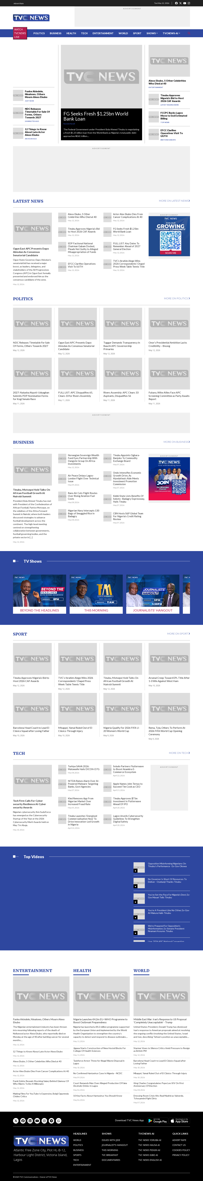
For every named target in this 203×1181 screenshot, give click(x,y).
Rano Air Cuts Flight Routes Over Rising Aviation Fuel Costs (82, 496)
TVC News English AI (150, 1159)
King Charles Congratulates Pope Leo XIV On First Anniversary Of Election (159, 1084)
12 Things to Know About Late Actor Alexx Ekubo (35, 132)
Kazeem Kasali (69, 124)
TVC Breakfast (110, 1155)
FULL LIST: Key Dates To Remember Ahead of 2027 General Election (126, 246)
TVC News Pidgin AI (149, 1150)
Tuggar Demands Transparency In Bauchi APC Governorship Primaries (121, 346)
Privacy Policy (180, 1155)
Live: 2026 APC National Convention (166, 941)
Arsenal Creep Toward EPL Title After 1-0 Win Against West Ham (169, 679)
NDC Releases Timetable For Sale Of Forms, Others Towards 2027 (37, 113)
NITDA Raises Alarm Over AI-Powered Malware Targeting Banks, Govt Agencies (83, 783)
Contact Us (179, 1144)
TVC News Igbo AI (148, 1155)
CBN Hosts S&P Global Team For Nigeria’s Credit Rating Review (128, 516)
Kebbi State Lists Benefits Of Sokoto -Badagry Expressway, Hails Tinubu (129, 498)
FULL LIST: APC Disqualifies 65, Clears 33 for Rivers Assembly (75, 394)
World (123, 33)
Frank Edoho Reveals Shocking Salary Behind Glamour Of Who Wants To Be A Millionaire (41, 1082)
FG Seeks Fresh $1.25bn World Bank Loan (95, 116)
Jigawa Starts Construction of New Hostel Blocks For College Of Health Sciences (99, 1049)
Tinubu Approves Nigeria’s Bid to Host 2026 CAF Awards (172, 98)
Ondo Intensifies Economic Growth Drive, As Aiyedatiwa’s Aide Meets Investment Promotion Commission (127, 478)
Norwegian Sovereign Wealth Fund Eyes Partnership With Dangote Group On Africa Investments (83, 459)
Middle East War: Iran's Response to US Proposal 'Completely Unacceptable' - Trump (160, 1021)
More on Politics (177, 298)
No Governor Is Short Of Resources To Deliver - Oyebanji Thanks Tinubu (167, 880)
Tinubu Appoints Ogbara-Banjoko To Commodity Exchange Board (126, 458)
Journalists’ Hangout (153, 610)
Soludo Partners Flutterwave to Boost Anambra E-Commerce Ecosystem (128, 769)
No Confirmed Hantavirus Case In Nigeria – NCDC (97, 1073)
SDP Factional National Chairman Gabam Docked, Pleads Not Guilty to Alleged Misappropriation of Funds (83, 247)
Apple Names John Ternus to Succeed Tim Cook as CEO (128, 785)
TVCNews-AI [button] (170, 33)
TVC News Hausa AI (149, 1144)
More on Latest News (174, 200)
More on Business (177, 441)
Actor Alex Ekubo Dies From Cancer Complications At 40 (128, 215)
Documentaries (111, 1159)
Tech (84, 33)
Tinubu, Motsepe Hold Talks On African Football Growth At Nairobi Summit (31, 493)
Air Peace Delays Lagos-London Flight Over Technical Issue (83, 478)
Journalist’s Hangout (115, 1144)
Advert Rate (19, 3)
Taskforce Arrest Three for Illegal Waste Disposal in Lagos (98, 1062)
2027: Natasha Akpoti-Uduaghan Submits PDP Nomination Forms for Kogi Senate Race (31, 396)
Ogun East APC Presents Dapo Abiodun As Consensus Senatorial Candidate (31, 252)
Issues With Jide (111, 1140)
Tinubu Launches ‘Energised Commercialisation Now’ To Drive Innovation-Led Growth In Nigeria (83, 820)
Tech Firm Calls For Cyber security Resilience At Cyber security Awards (29, 804)
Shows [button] (151, 33)
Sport (137, 33)
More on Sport (178, 633)
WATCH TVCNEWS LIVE (20, 33)
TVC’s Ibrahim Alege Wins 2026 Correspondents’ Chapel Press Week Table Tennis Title (129, 263)
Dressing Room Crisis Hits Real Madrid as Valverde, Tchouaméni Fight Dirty (159, 1097)
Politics (39, 33)
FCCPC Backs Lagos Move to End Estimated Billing (173, 115)
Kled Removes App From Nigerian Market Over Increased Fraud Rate (80, 801)
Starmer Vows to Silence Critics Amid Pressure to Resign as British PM (162, 1049)
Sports (77, 1155)
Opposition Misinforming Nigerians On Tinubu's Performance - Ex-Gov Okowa (167, 865)
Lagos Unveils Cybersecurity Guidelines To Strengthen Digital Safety (128, 818)
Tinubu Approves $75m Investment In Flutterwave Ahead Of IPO (127, 801)
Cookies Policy (181, 1150)
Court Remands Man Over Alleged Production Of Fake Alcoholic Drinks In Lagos (100, 1084)
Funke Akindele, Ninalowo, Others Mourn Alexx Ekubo (36, 94)
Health (71, 33)
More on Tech (179, 752)
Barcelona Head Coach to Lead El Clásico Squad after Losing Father (31, 729)
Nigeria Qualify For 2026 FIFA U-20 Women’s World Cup (121, 729)
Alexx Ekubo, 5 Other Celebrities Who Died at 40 (82, 215)
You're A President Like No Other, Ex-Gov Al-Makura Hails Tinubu (168, 911)
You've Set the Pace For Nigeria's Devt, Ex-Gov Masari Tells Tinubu (169, 896)
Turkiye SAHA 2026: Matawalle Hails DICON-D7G (83, 768)
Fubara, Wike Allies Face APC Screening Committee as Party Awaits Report (169, 396)
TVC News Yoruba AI (149, 1140)
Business (55, 33)
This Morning (96, 610)
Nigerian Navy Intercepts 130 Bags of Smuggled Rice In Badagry (83, 513)
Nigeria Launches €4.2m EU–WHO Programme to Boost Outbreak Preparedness (100, 1021)
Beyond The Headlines (39, 610)
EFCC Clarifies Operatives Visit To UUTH (171, 133)
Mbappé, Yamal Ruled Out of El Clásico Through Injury (75, 729)
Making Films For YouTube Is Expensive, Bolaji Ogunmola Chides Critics (41, 1095)
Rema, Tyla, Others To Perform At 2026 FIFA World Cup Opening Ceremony (167, 731)
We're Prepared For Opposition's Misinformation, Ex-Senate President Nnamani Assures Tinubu (166, 928)
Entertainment (103, 33)
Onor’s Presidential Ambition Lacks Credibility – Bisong (168, 344)
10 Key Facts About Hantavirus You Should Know (97, 1095)
